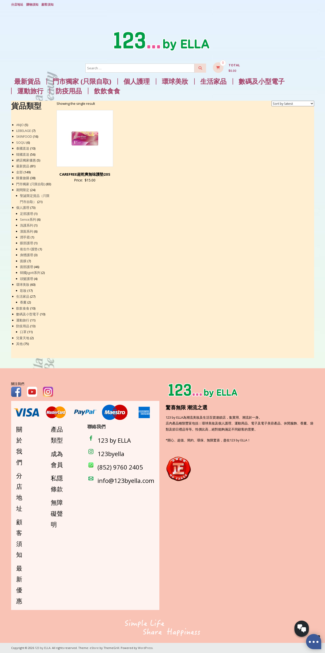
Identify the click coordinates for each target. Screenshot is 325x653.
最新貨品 (27, 81)
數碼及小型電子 (262, 81)
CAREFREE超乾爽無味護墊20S (84, 174)
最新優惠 (19, 584)
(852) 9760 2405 (120, 467)
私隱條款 (57, 483)
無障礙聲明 (57, 513)
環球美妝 (175, 81)
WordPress (145, 648)
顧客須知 (47, 4)
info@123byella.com (125, 480)
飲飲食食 (107, 91)
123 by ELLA (114, 440)
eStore (94, 648)
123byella (110, 454)
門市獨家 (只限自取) (82, 81)
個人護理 (136, 81)
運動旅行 (30, 91)
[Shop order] (292, 103)
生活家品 (213, 81)
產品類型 (57, 434)
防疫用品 (69, 91)
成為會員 (57, 459)
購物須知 (32, 4)
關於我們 (19, 445)
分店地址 (17, 4)
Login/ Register (311, 5)
